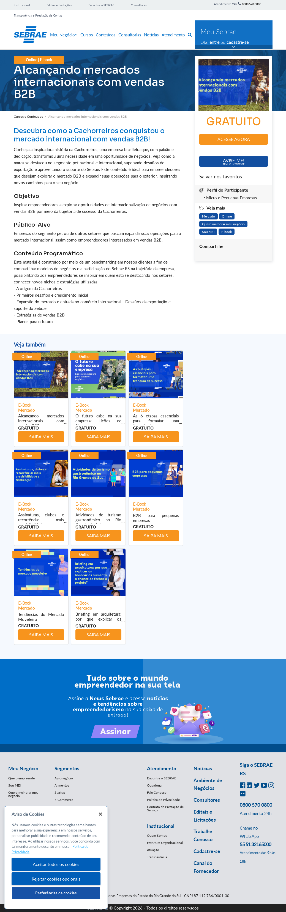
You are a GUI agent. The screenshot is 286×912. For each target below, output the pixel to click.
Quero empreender (22, 778)
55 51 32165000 (255, 844)
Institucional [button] (160, 826)
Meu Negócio (64, 34)
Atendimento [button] (161, 768)
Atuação (153, 850)
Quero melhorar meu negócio (223, 224)
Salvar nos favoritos (220, 176)
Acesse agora (233, 139)
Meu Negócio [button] (23, 768)
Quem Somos (157, 835)
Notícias (151, 34)
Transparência (157, 857)
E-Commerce (64, 800)
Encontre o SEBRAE (101, 5)
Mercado (208, 216)
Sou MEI (208, 232)
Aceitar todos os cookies (56, 864)
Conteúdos (106, 34)
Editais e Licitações (59, 5)
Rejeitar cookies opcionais (56, 878)
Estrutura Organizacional (165, 843)
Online (227, 216)
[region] (56, 858)
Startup (60, 792)
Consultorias (129, 34)
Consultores (139, 5)
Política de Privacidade (163, 800)
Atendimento (173, 34)
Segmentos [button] (67, 768)
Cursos (86, 34)
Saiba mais (41, 436)
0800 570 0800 (251, 4)
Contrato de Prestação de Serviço (165, 808)
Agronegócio (64, 778)
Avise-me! (233, 162)
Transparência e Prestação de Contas (38, 15)
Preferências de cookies (56, 893)
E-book (226, 232)
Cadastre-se (207, 851)
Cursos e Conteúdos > (31, 116)
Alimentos (62, 785)
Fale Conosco (157, 792)
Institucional (22, 5)
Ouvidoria (154, 785)
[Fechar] (100, 814)
